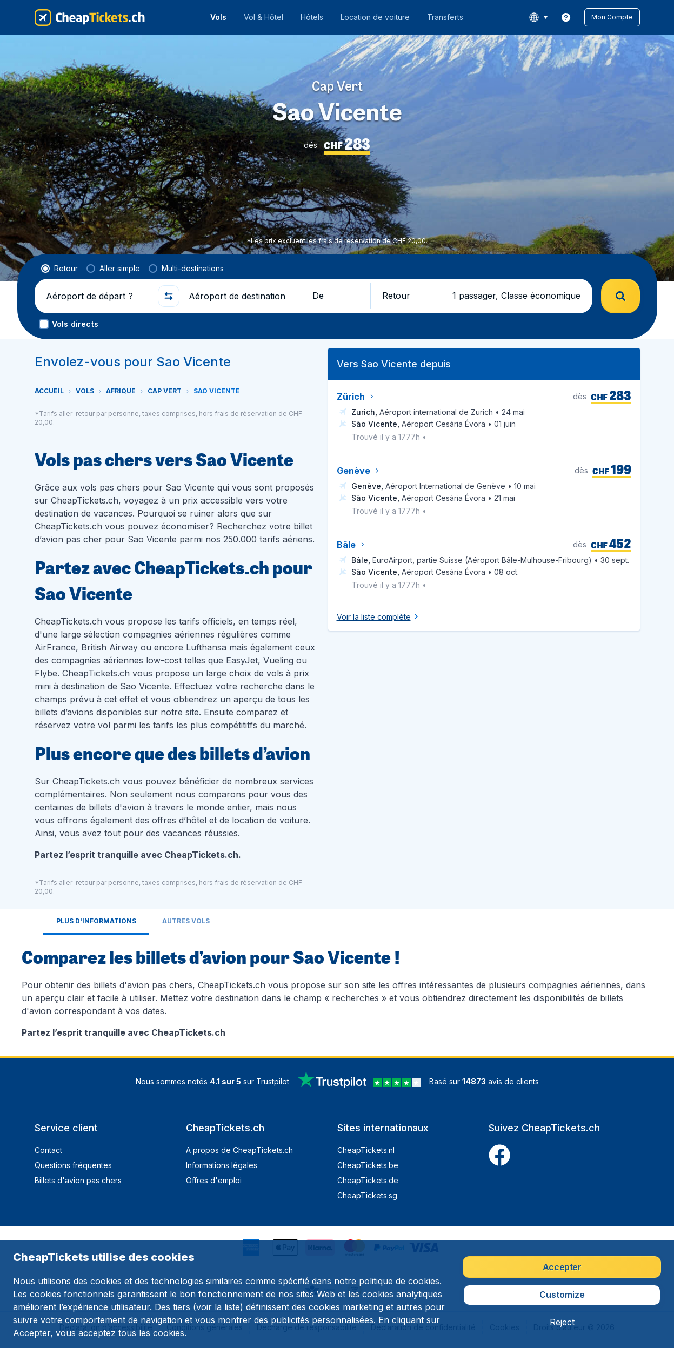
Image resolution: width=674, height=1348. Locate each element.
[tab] (96, 922)
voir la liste (218, 1307)
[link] (565, 17)
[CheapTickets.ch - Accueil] (90, 17)
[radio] (59, 268)
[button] (612, 17)
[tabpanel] (337, 991)
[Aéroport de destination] (240, 296)
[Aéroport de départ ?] (97, 296)
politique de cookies (399, 1281)
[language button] (538, 17)
